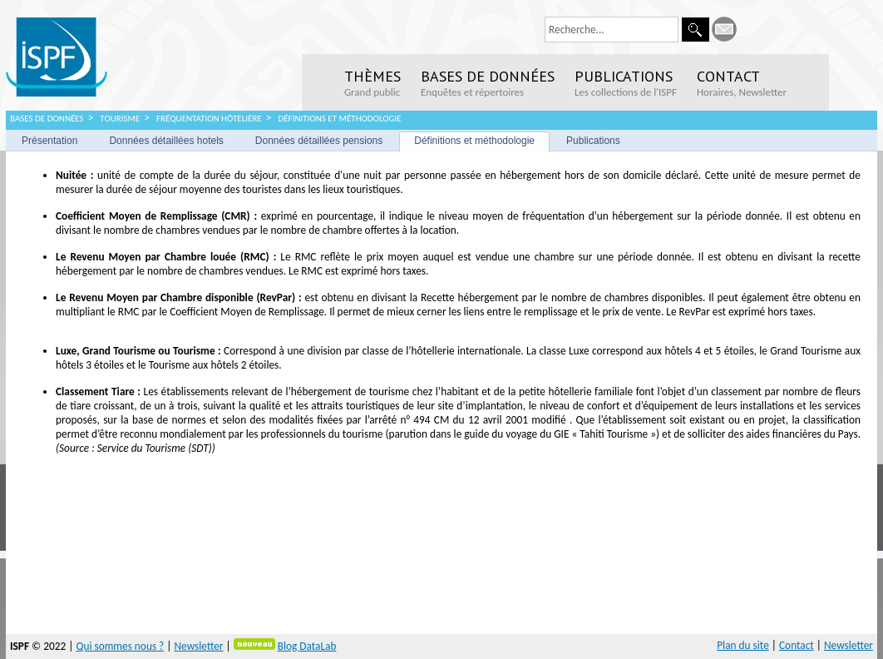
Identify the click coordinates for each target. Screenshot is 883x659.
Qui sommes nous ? (120, 646)
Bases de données (47, 118)
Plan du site (743, 645)
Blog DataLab (307, 646)
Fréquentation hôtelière (209, 118)
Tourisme (120, 118)
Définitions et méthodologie (339, 118)
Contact (796, 645)
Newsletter (198, 646)
